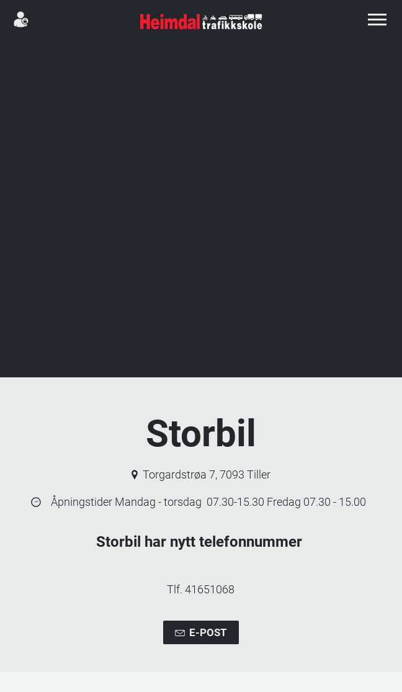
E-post (200, 633)
